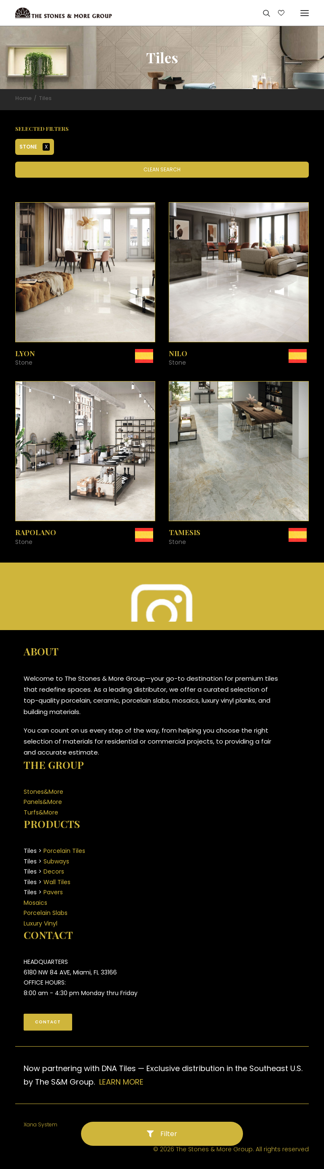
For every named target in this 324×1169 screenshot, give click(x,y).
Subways (56, 861)
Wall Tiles (56, 882)
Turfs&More (41, 812)
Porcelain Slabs (46, 913)
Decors (53, 871)
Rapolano (35, 532)
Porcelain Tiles (64, 851)
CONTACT (48, 1022)
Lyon (25, 353)
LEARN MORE (121, 1082)
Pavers (53, 892)
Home (23, 98)
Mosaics (35, 902)
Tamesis (184, 532)
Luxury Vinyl (40, 923)
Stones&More (43, 791)
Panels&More (43, 802)
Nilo (178, 353)
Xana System (40, 1124)
